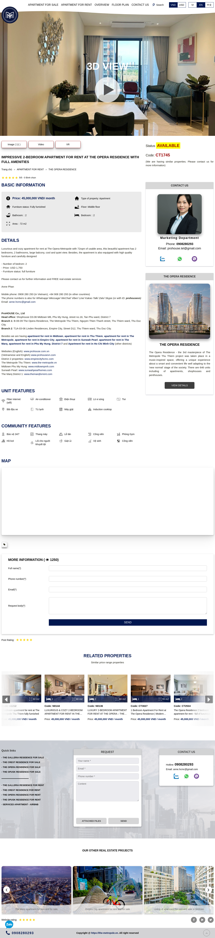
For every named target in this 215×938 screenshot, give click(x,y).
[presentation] (6, 699)
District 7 (57, 343)
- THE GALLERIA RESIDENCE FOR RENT (23, 785)
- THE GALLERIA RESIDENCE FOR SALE (23, 757)
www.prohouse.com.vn (36, 351)
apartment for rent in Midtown (45, 336)
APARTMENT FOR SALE (43, 4)
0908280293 (184, 764)
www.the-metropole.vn (44, 362)
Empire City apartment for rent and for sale (179, 909)
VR (68, 144)
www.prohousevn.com (43, 355)
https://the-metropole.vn (104, 933)
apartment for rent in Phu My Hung (30, 343)
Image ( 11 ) (14, 144)
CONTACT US (140, 4)
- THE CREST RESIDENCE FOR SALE (21, 762)
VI (192, 5)
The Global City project (36, 909)
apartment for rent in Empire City (34, 339)
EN (201, 5)
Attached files (91, 821)
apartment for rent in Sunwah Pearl (77, 339)
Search (160, 5)
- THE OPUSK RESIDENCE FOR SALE (21, 772)
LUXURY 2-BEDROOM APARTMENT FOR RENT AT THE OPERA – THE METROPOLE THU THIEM (107, 712)
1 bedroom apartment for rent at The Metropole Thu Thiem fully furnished (20, 712)
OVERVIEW (102, 4)
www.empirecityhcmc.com (39, 358)
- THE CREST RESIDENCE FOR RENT (21, 790)
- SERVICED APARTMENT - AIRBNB (20, 804)
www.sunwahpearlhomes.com (35, 370)
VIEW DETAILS (179, 385)
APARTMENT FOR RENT (76, 4)
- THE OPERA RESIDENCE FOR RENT (21, 795)
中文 (209, 5)
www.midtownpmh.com (41, 366)
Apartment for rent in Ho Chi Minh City (91, 343)
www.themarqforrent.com (38, 374)
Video (41, 144)
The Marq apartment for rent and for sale (107, 909)
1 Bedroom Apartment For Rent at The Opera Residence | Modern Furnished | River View (148, 712)
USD (181, 5)
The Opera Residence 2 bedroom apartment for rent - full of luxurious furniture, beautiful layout (192, 712)
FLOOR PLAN (120, 4)
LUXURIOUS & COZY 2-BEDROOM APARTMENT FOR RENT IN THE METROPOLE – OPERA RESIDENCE (64, 712)
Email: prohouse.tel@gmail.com (179, 248)
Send (127, 622)
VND (173, 5)
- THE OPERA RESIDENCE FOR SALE (21, 767)
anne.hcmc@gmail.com (22, 301)
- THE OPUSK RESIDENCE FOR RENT (21, 799)
